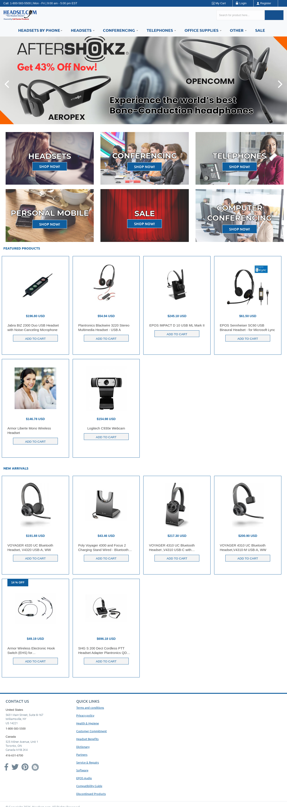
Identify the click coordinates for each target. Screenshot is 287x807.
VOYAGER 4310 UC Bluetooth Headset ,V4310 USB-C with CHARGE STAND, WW (172, 547)
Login (243, 3)
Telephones (161, 30)
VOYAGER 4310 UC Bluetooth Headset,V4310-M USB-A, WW (243, 547)
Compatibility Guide (89, 786)
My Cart (220, 3)
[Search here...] (240, 15)
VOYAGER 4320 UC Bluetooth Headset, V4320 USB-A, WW (30, 547)
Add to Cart (35, 338)
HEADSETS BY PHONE (40, 30)
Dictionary (82, 747)
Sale (260, 30)
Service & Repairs (87, 762)
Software (82, 770)
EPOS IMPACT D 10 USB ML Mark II (176, 325)
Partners (81, 754)
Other (238, 30)
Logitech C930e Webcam (106, 428)
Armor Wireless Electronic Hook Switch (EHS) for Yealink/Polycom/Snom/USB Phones (34, 650)
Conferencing (120, 30)
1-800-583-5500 (20, 3)
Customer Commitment (91, 731)
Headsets (83, 30)
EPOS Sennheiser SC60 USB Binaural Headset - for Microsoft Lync (247, 327)
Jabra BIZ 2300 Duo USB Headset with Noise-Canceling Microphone (33, 327)
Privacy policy (85, 715)
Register (265, 3)
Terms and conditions (90, 707)
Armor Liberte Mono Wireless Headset (29, 430)
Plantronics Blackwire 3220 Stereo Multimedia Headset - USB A (103, 327)
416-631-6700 (14, 755)
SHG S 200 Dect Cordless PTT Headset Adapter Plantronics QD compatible (102, 650)
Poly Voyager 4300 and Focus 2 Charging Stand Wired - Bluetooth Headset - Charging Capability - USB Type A (105, 547)
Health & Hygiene (87, 723)
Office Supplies (203, 30)
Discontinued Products (91, 794)
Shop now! (49, 166)
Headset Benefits (87, 739)
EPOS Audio (84, 778)
